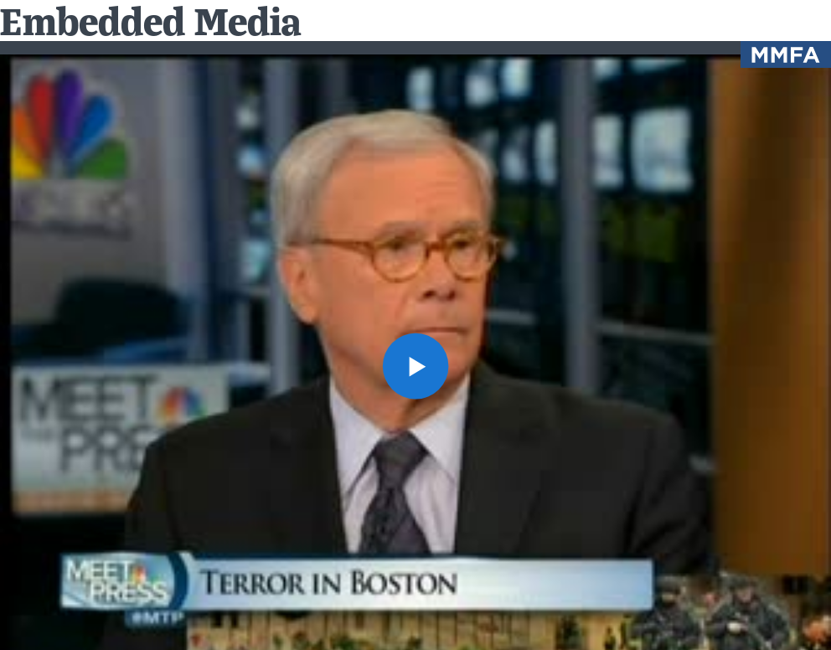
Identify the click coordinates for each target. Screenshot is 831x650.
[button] (415, 366)
